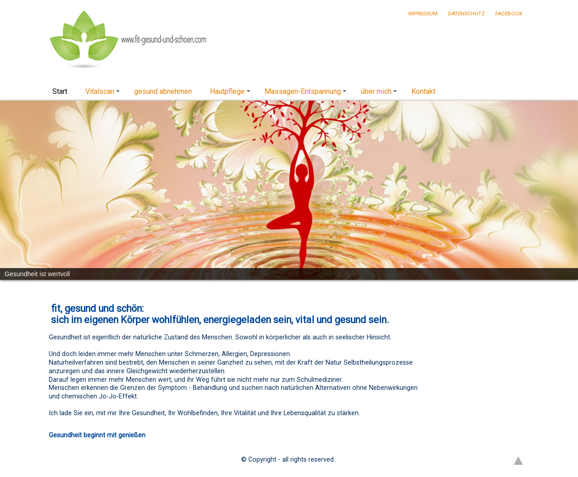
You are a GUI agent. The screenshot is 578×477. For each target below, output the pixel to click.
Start (59, 91)
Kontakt (423, 91)
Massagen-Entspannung (307, 94)
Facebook (508, 13)
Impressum (423, 13)
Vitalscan (103, 94)
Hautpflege (231, 94)
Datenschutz (466, 13)
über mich (380, 94)
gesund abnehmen (163, 91)
